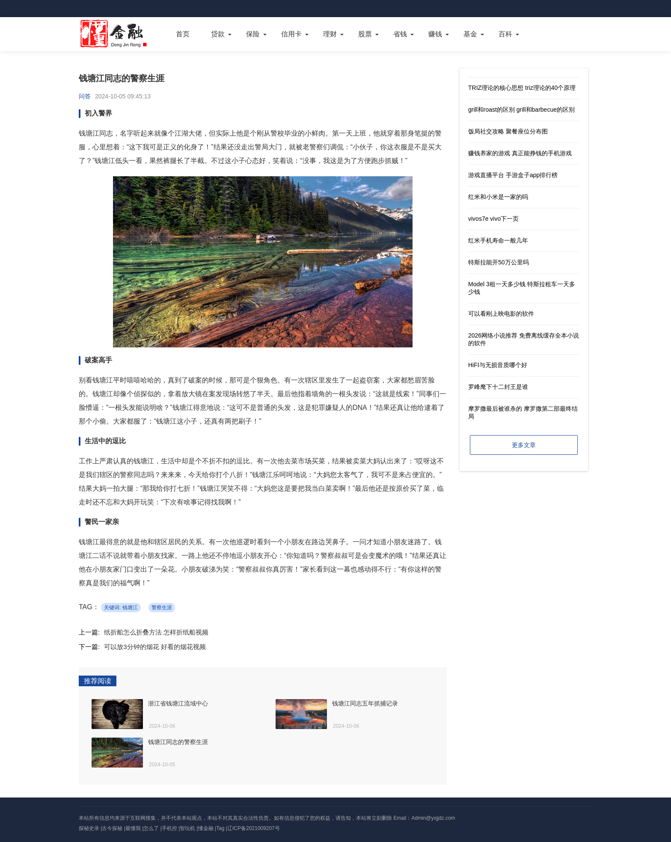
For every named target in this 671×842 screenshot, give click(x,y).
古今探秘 (112, 828)
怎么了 (151, 828)
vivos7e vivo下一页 (493, 218)
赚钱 (435, 34)
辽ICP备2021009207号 (253, 828)
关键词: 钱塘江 (121, 608)
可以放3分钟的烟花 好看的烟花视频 (155, 646)
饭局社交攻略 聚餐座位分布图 (508, 131)
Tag (220, 828)
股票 (365, 34)
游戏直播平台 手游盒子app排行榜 (513, 175)
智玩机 (187, 828)
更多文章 (524, 445)
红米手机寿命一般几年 (498, 240)
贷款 (218, 34)
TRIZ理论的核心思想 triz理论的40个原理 (522, 87)
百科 (505, 34)
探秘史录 (89, 828)
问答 (85, 96)
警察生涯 (161, 608)
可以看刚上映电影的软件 (501, 313)
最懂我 (133, 828)
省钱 (400, 34)
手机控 (169, 828)
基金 (470, 34)
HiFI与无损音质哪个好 (497, 365)
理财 (330, 34)
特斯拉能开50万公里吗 (498, 262)
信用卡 (291, 34)
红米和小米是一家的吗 (498, 196)
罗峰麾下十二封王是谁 (498, 386)
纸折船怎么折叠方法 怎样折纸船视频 (156, 632)
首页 (183, 34)
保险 (253, 34)
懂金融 (206, 828)
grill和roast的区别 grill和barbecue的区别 (521, 109)
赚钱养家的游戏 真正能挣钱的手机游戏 (520, 153)
